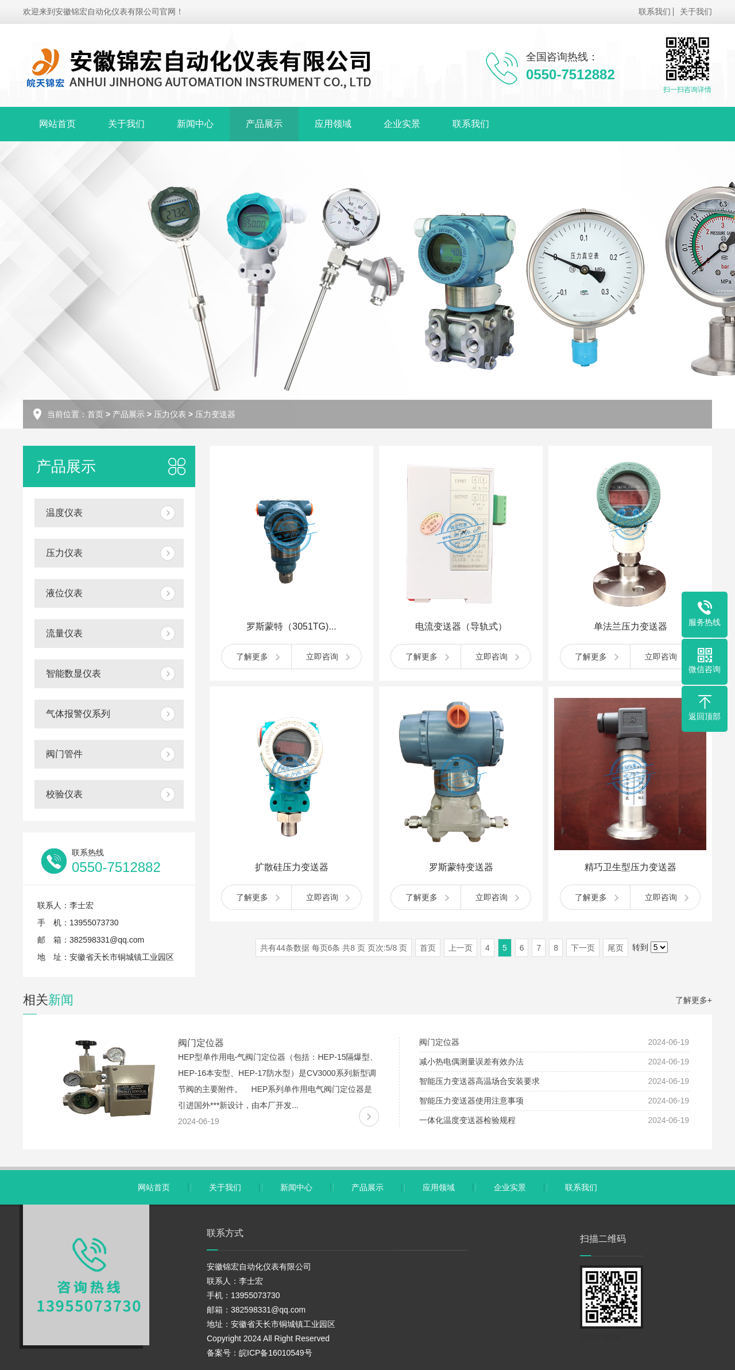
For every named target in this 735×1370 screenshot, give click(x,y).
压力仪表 (170, 414)
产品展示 (264, 124)
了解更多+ (693, 1000)
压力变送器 (215, 414)
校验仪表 (64, 794)
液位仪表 (64, 593)
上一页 (460, 947)
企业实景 (402, 124)
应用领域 (333, 124)
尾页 (616, 947)
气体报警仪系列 (78, 714)
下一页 (583, 947)
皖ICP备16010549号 (275, 1352)
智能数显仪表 (73, 673)
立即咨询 (322, 656)
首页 (95, 414)
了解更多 (252, 656)
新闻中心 (195, 124)
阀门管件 (64, 754)
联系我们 (655, 11)
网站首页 (57, 124)
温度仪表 (64, 513)
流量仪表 (64, 633)
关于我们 (696, 11)
